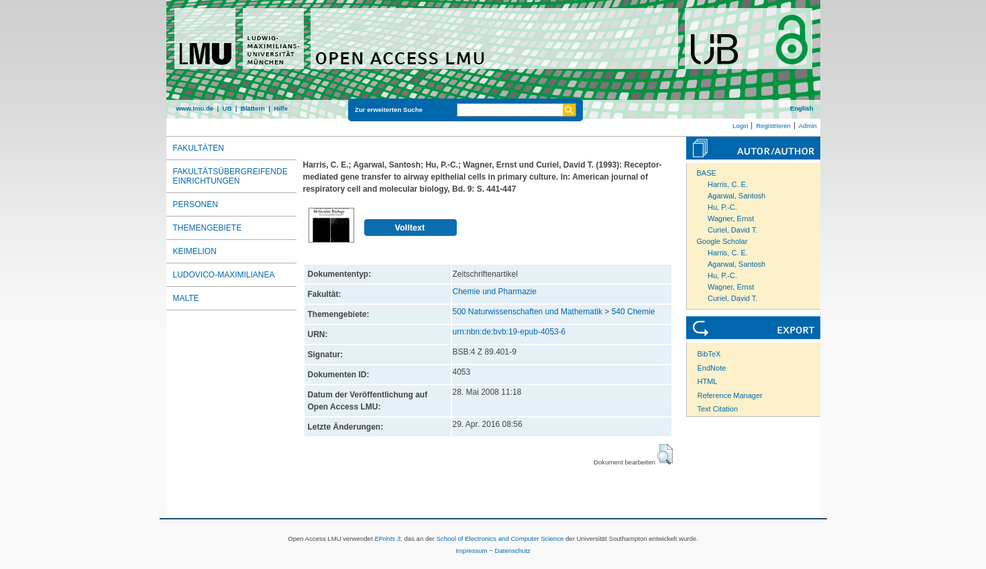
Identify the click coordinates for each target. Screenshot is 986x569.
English (802, 108)
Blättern (253, 108)
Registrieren (773, 125)
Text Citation (718, 409)
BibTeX (709, 354)
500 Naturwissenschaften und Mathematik (527, 311)
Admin (808, 125)
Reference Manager (730, 395)
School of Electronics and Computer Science (499, 538)
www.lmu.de (195, 108)
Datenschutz (513, 550)
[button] (665, 454)
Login (740, 125)
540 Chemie (633, 311)
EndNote (712, 368)
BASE (706, 173)
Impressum (471, 550)
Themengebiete (207, 228)
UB (226, 108)
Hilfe (281, 108)
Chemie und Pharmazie (495, 291)
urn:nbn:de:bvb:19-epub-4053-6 (509, 331)
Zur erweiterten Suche (389, 109)
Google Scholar (722, 241)
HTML (708, 381)
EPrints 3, (388, 538)
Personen (195, 204)
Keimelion (195, 251)
